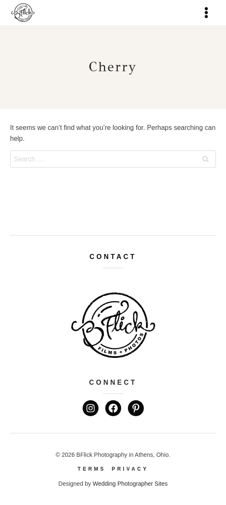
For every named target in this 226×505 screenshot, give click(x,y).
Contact (112, 256)
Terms (92, 469)
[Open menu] (206, 12)
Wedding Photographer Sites (130, 483)
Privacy (130, 469)
